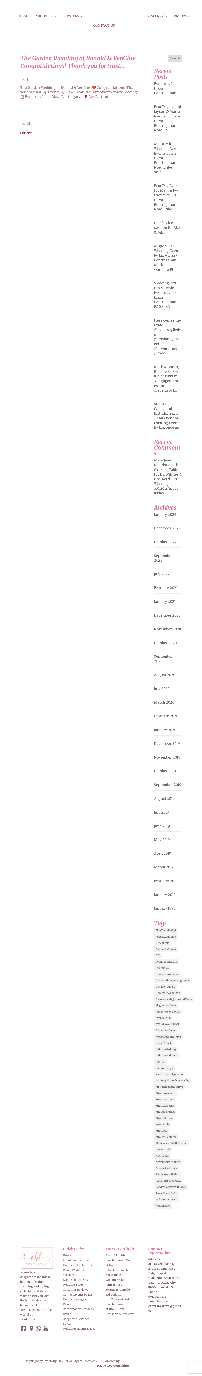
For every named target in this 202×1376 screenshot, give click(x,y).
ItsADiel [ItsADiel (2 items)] (160, 1061)
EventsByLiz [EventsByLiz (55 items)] (163, 1017)
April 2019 (162, 853)
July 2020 (162, 689)
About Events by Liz (76, 1260)
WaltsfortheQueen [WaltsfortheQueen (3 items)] (166, 1199)
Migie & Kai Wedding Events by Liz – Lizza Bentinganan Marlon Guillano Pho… (167, 258)
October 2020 (165, 643)
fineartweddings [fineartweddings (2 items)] (166, 1030)
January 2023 (165, 514)
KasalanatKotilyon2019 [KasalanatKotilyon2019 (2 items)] (169, 1074)
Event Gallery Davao (76, 1280)
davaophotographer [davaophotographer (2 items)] (168, 974)
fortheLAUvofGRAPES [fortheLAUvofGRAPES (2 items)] (169, 1036)
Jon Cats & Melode (118, 1299)
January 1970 (165, 908)
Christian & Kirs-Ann (120, 1314)
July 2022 (162, 574)
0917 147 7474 (157, 1296)
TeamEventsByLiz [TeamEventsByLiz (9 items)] (167, 1193)
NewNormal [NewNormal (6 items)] (163, 1149)
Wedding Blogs (73, 1284)
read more (27, 1319)
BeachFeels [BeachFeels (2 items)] (162, 942)
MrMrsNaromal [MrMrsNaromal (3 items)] (165, 1111)
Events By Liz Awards (77, 1265)
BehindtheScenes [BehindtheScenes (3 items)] (166, 949)
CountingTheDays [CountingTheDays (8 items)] (166, 961)
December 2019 (167, 744)
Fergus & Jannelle (118, 1289)
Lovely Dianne (115, 1304)
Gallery (156, 16)
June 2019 (162, 826)
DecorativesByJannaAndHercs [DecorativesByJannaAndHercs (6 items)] (174, 999)
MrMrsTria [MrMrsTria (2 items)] (162, 1124)
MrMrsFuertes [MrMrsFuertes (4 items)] (164, 1099)
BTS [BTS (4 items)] (158, 955)
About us (44, 16)
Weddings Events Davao (79, 1328)
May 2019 (162, 840)
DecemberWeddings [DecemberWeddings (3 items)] (168, 992)
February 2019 (166, 881)
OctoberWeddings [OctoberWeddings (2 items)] (166, 1168)
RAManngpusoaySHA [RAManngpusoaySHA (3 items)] (168, 1180)
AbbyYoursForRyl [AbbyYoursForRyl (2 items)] (166, 930)
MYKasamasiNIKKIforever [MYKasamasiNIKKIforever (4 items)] (172, 1143)
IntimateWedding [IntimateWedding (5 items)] (166, 1049)
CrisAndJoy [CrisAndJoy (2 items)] (162, 967)
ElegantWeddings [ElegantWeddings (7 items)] (166, 1005)
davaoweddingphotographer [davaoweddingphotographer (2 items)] (173, 980)
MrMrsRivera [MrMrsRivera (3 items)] (164, 1118)
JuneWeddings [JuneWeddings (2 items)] (164, 1068)
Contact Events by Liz (77, 1294)
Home (24, 16)
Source (26, 133)
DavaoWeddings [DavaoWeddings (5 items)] (165, 986)
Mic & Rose (113, 1275)
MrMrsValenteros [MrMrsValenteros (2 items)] (166, 1137)
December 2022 (167, 528)
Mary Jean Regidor (162, 462)
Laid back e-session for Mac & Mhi (167, 228)
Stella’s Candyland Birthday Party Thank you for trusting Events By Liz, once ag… (167, 416)
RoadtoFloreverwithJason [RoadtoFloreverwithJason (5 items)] (171, 1187)
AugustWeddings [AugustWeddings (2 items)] (166, 936)
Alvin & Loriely (116, 1255)
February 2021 (166, 588)
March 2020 (164, 702)
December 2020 (167, 615)
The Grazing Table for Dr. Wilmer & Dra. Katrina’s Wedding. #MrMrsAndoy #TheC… (168, 479)
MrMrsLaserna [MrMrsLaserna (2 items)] (165, 1105)
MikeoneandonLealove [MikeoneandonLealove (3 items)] (169, 1086)
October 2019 (165, 771)
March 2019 (164, 867)
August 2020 (164, 675)
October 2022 (165, 542)
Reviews (181, 16)
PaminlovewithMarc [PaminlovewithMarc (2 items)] (168, 1174)
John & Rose (114, 1284)
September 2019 (167, 785)
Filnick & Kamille (117, 1270)
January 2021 (165, 601)
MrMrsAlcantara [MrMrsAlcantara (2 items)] (165, 1093)
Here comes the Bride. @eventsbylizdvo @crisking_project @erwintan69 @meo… (167, 336)
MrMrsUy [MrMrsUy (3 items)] (161, 1130)
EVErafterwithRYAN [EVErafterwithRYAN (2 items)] (167, 1024)
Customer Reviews (75, 1289)
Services (71, 16)
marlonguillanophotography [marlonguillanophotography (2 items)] (172, 1080)
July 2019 (161, 812)
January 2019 (165, 895)
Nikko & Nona (115, 1309)
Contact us (104, 25)
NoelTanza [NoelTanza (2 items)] (162, 1155)
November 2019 (167, 757)
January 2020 (165, 730)
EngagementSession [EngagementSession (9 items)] (168, 1011)
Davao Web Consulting (112, 1365)
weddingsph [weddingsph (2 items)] (163, 1205)
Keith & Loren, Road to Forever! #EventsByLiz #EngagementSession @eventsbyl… (167, 379)
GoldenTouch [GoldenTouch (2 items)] (164, 1043)
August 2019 (164, 798)
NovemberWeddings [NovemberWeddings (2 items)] (168, 1162)
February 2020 (166, 716)
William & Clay (115, 1280)
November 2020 (167, 629)
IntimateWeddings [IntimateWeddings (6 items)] (167, 1055)
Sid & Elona (113, 1294)
